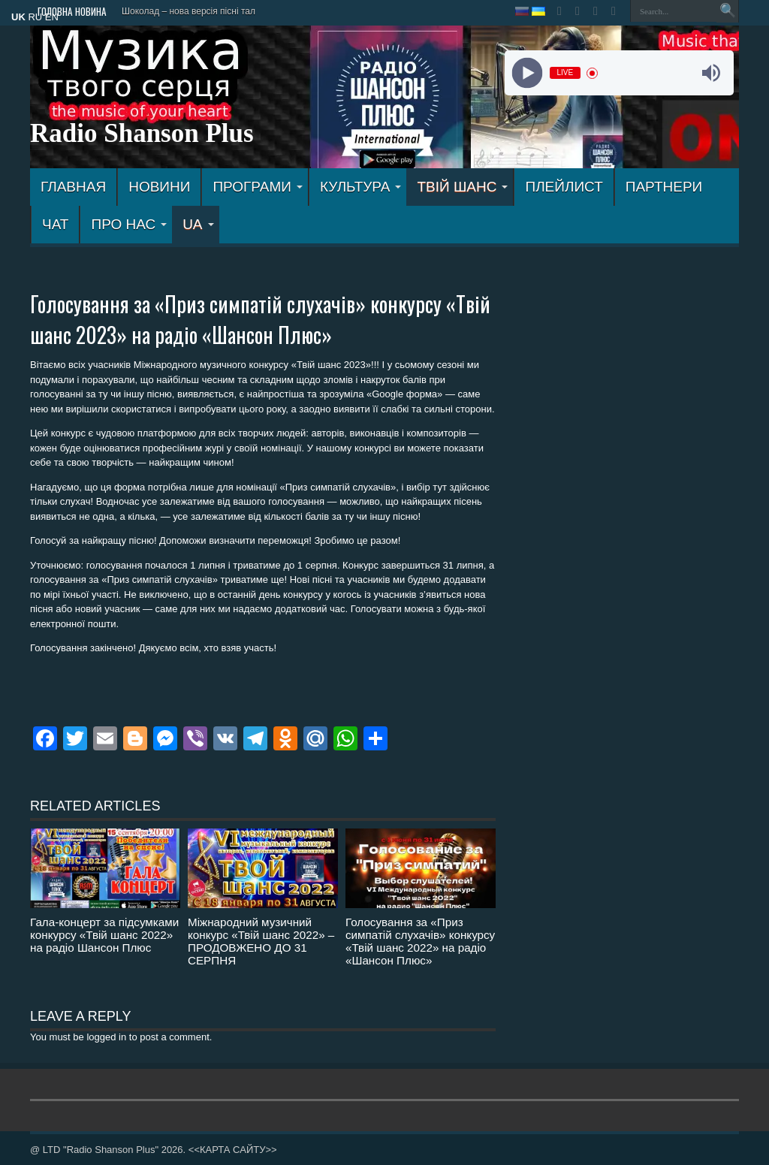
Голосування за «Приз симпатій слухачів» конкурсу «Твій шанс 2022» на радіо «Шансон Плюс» (420, 941)
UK (18, 17)
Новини (159, 187)
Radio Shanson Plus (142, 133)
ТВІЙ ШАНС (462, 187)
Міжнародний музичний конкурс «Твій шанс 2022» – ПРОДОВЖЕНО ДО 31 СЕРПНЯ (261, 941)
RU (35, 17)
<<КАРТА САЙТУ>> (232, 1149)
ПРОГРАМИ (258, 187)
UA (197, 224)
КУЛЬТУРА (361, 187)
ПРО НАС (129, 224)
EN (52, 17)
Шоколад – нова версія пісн (179, 11)
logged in (106, 1037)
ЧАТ (55, 224)
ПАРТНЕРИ (664, 187)
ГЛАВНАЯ (73, 187)
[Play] (527, 73)
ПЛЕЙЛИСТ (563, 187)
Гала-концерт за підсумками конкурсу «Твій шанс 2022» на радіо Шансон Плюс (104, 935)
